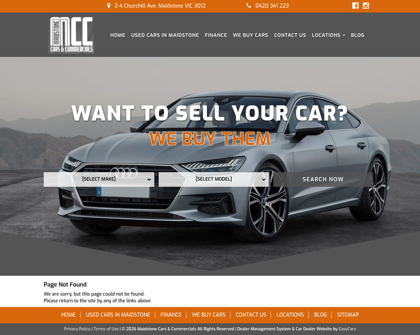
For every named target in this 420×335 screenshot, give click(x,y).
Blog (358, 35)
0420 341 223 (267, 5)
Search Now (323, 179)
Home (117, 35)
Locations (328, 35)
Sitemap (348, 314)
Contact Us (290, 35)
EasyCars (347, 329)
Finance (216, 35)
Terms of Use (107, 329)
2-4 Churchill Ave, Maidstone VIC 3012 (156, 5)
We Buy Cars (250, 35)
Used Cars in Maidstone (165, 35)
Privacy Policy (77, 329)
